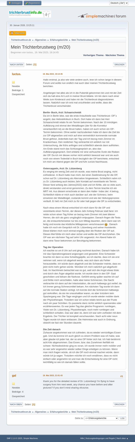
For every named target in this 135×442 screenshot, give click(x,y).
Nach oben (16, 404)
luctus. (16, 74)
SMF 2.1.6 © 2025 (14, 438)
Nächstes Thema (115, 55)
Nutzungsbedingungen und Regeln (100, 438)
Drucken (119, 65)
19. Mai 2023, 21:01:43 (52, 375)
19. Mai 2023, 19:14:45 (52, 74)
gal (14, 375)
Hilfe (82, 438)
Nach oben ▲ (122, 438)
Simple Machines (30, 438)
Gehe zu (79, 418)
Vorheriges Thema (93, 55)
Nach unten (16, 65)
